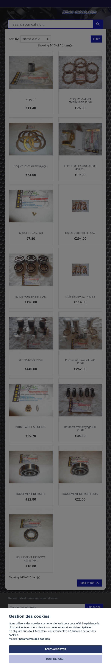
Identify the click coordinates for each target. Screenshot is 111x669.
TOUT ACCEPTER (55, 649)
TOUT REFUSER (55, 658)
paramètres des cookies (34, 638)
